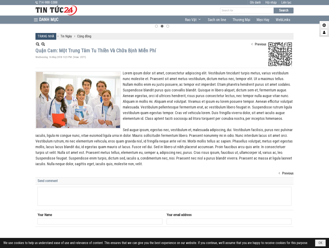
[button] (193, 20)
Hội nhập (285, 2)
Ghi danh (270, 2)
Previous (260, 37)
